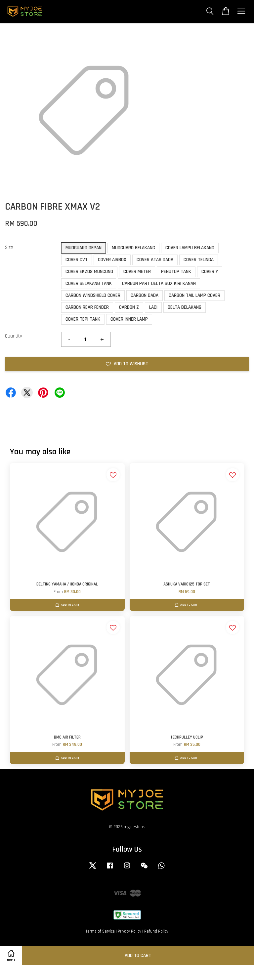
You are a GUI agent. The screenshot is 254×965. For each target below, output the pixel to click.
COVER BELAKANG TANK (88, 283)
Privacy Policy (129, 931)
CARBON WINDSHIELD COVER (92, 295)
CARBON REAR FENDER (87, 307)
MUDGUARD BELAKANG (133, 248)
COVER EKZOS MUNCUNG (89, 271)
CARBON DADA (144, 295)
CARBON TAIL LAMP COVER (194, 295)
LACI (153, 307)
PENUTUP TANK (176, 271)
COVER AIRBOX (112, 260)
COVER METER (137, 271)
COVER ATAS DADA (155, 260)
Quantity (13, 336)
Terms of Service (100, 931)
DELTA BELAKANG (184, 307)
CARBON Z (129, 307)
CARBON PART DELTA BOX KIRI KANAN (159, 283)
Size (9, 247)
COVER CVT (76, 260)
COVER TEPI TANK (82, 319)
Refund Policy (156, 931)
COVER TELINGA (199, 260)
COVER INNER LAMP (129, 319)
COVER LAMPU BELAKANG (189, 248)
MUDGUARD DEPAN (83, 248)
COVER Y (209, 271)
